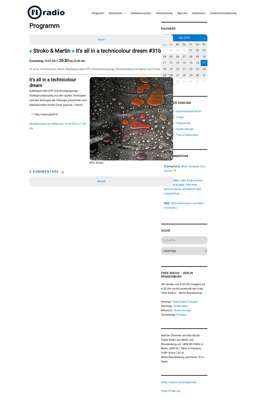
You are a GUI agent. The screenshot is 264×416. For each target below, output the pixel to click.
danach (101, 167)
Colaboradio (201, 300)
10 (229, 54)
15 (215, 60)
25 (186, 73)
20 (200, 67)
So (229, 42)
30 (207, 48)
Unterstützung (162, 11)
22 (215, 67)
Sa (222, 42)
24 (229, 67)
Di (193, 42)
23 (222, 67)
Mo (186, 42)
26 (193, 73)
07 (207, 54)
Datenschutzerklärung (222, 11)
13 (200, 60)
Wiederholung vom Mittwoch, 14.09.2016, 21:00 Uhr (61, 117)
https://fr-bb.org (192, 381)
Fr (215, 42)
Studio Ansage (203, 304)
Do (207, 42)
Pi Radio (203, 308)
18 (186, 67)
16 (222, 60)
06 (200, 54)
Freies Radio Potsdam (206, 295)
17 (229, 60)
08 (215, 54)
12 (193, 60)
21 (207, 67)
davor (101, 38)
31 (229, 73)
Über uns (181, 11)
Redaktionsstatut (139, 11)
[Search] (208, 234)
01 (215, 48)
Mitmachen (114, 11)
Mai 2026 (207, 35)
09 (222, 54)
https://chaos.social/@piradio (200, 372)
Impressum (197, 11)
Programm (96, 11)
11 (186, 60)
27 (186, 48)
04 (186, 54)
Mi (200, 42)
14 (207, 60)
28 (193, 48)
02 (222, 48)
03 (229, 48)
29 (200, 48)
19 (193, 67)
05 (193, 54)
